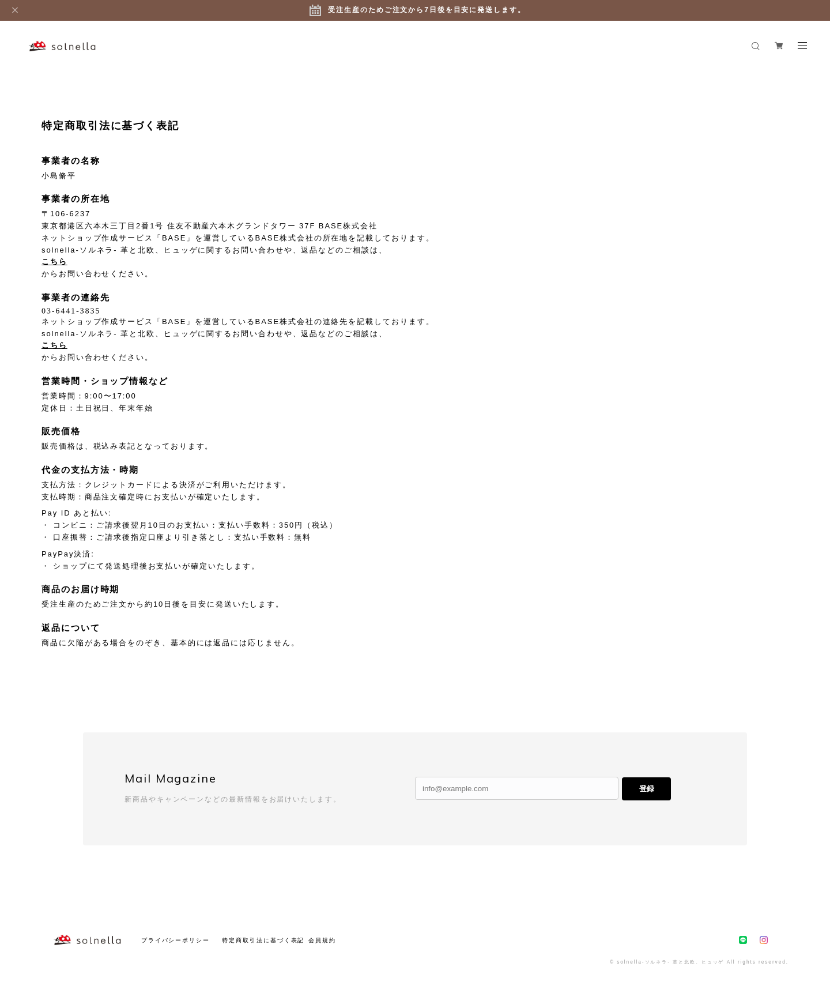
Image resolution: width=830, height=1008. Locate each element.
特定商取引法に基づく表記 (263, 940)
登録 (646, 788)
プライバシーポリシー (175, 940)
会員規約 (322, 940)
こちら (54, 261)
